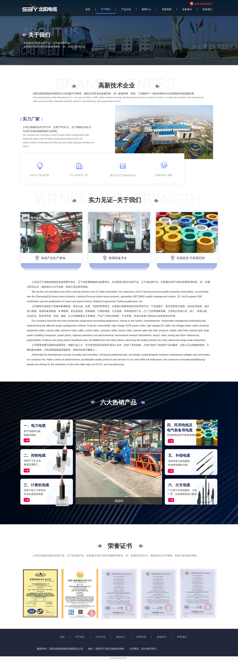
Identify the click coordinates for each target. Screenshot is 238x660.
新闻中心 (146, 9)
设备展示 (187, 9)
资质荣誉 (167, 9)
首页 (87, 9)
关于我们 (106, 9)
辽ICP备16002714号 (118, 658)
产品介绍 (126, 9)
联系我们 (207, 9)
